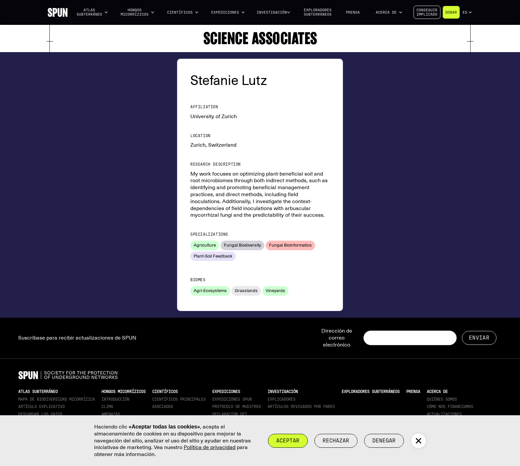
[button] (92, 12)
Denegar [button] (384, 440)
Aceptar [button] (287, 440)
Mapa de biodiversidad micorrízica (56, 399)
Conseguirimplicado (427, 12)
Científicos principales (179, 399)
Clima (107, 406)
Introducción (115, 399)
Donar (451, 12)
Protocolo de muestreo (236, 406)
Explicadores (281, 399)
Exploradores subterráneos (318, 12)
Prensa (353, 12)
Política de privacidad (209, 447)
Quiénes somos (442, 399)
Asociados (162, 406)
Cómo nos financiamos (450, 406)
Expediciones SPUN (232, 399)
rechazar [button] (336, 440)
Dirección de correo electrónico (336, 338)
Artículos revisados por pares (301, 406)
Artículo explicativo (41, 406)
